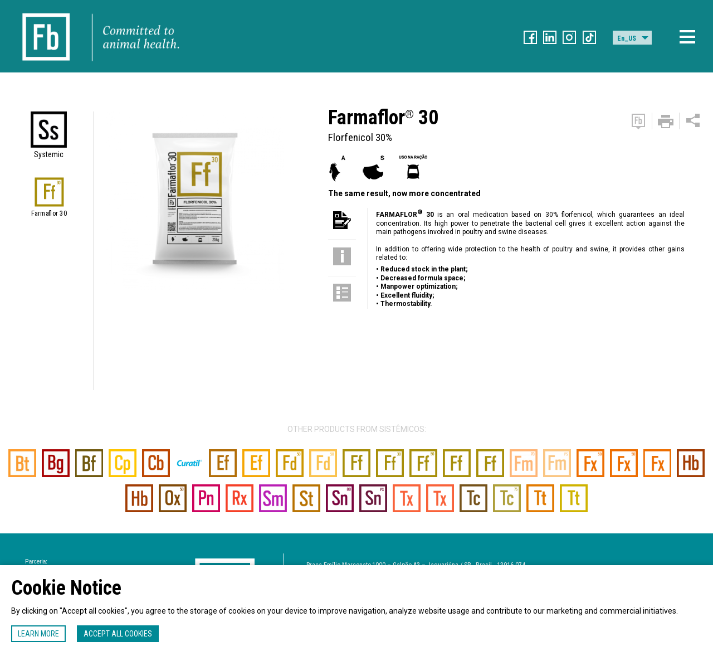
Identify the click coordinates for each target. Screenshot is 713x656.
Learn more (38, 633)
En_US (626, 38)
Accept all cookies (118, 633)
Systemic (49, 154)
